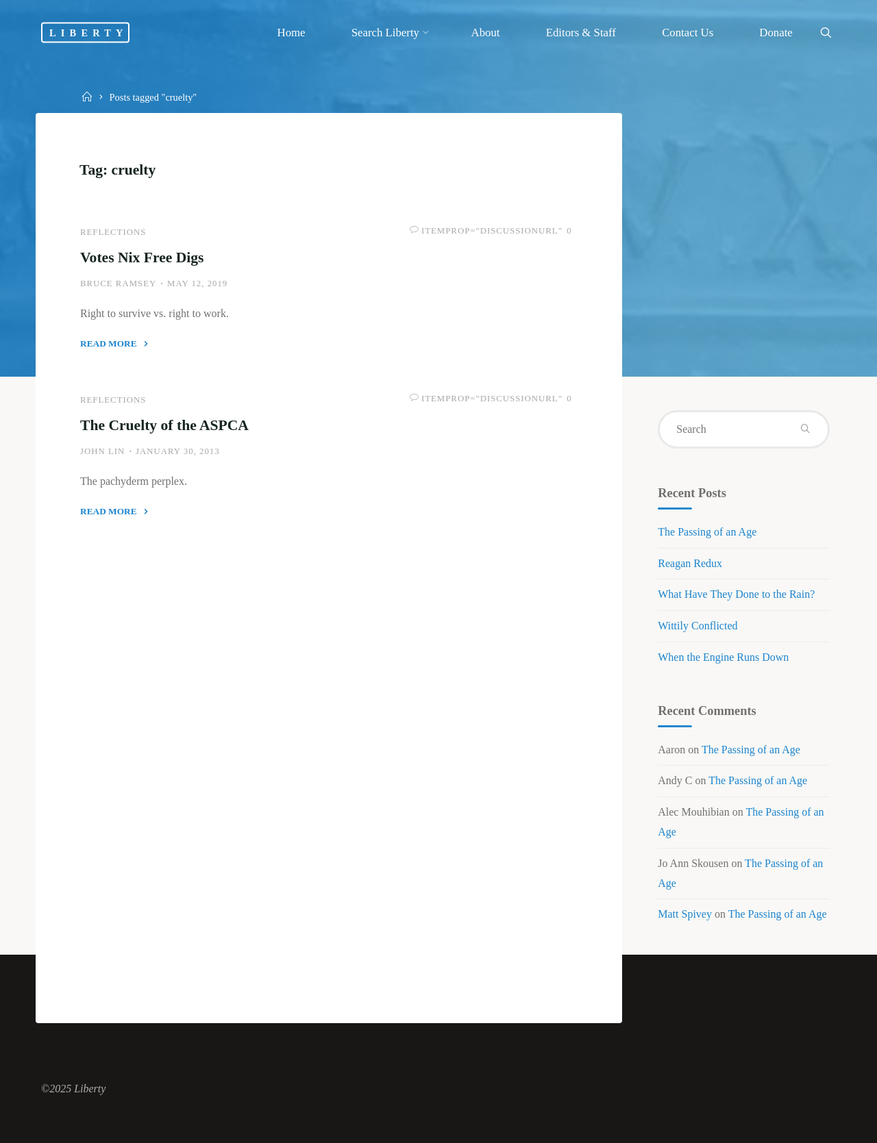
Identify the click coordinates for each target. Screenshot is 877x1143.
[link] (826, 33)
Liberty (88, 32)
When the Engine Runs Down (723, 657)
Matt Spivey (685, 914)
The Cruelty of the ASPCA (164, 425)
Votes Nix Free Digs (142, 257)
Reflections (113, 232)
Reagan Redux (690, 563)
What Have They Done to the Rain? (736, 594)
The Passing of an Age (707, 532)
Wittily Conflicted (697, 625)
